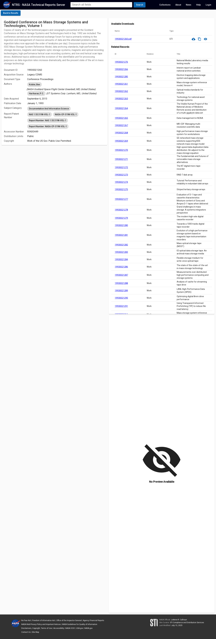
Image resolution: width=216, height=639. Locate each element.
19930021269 (121, 141)
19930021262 (121, 91)
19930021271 (121, 159)
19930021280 (121, 225)
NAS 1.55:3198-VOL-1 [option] (39, 114)
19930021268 (121, 133)
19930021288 (121, 283)
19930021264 (121, 108)
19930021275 (121, 189)
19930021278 (121, 210)
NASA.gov (88, 628)
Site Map (35, 632)
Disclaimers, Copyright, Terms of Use (36, 628)
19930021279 (121, 218)
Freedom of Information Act (43, 620)
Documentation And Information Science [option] (49, 108)
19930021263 (121, 98)
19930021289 (121, 290)
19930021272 (121, 167)
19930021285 (121, 76)
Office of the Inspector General (69, 620)
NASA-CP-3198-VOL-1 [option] (65, 114)
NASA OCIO (70, 628)
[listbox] (66, 86)
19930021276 (121, 62)
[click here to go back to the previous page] (11, 13)
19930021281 (121, 235)
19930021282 (121, 245)
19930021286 (121, 267)
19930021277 (121, 199)
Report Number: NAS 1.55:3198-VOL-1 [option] (47, 120)
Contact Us (26, 632)
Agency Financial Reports (93, 620)
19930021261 (121, 84)
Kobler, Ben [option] (34, 84)
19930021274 (121, 182)
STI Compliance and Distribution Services (187, 622)
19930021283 (121, 252)
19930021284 (121, 259)
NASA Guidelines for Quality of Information (79, 624)
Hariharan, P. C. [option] (36, 93)
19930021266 (121, 69)
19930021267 (121, 125)
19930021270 (121, 150)
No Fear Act (26, 620)
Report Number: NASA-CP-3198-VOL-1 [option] (48, 126)
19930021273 (121, 175)
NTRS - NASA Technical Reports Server (38, 5)
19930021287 (121, 275)
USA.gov (79, 628)
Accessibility (58, 628)
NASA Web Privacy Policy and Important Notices (41, 624)
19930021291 (121, 306)
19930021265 (121, 118)
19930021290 (121, 298)
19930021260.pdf (123, 39)
